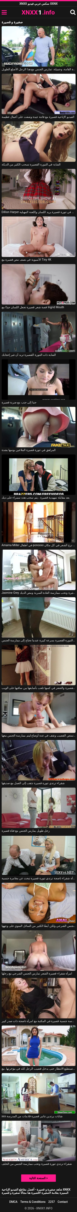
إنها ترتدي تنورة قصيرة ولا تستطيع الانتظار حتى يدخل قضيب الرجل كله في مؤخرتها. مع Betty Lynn (39, 1068)
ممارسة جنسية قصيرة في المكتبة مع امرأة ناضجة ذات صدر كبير (39, 1021)
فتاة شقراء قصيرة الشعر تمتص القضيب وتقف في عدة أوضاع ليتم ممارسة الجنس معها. (39, 735)
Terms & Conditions (33, 1201)
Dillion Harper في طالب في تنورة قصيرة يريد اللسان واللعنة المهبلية (39, 212)
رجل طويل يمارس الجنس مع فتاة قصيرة (26, 830)
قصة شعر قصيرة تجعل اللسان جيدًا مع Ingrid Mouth (33, 307)
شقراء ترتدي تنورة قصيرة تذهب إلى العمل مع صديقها (33, 783)
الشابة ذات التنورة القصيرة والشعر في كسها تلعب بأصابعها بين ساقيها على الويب (39, 688)
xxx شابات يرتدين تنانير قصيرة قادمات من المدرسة (32, 1116)
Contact (63, 1201)
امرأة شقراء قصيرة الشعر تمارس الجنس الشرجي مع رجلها (37, 973)
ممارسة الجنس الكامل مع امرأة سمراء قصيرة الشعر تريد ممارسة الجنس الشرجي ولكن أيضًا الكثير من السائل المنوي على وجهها (39, 925)
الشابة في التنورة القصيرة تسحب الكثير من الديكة (31, 164)
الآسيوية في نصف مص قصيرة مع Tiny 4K (26, 259)
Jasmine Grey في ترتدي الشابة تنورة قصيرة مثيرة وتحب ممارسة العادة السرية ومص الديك (39, 592)
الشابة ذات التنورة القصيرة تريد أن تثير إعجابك (29, 354)
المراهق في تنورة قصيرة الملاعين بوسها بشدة (29, 450)
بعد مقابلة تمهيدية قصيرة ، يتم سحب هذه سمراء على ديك (36, 497)
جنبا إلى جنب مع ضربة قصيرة (19, 402)
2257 (51, 1201)
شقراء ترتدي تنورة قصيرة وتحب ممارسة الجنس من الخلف (37, 1163)
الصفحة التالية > (38, 1178)
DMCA (13, 1201)
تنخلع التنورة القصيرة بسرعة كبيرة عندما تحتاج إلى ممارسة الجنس (39, 640)
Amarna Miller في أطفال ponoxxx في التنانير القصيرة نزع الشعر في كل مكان (39, 545)
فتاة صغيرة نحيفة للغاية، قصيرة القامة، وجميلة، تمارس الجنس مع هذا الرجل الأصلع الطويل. (39, 69)
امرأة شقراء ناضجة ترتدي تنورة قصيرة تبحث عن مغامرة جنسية (39, 878)
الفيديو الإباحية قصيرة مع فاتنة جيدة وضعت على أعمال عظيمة (38, 116)
